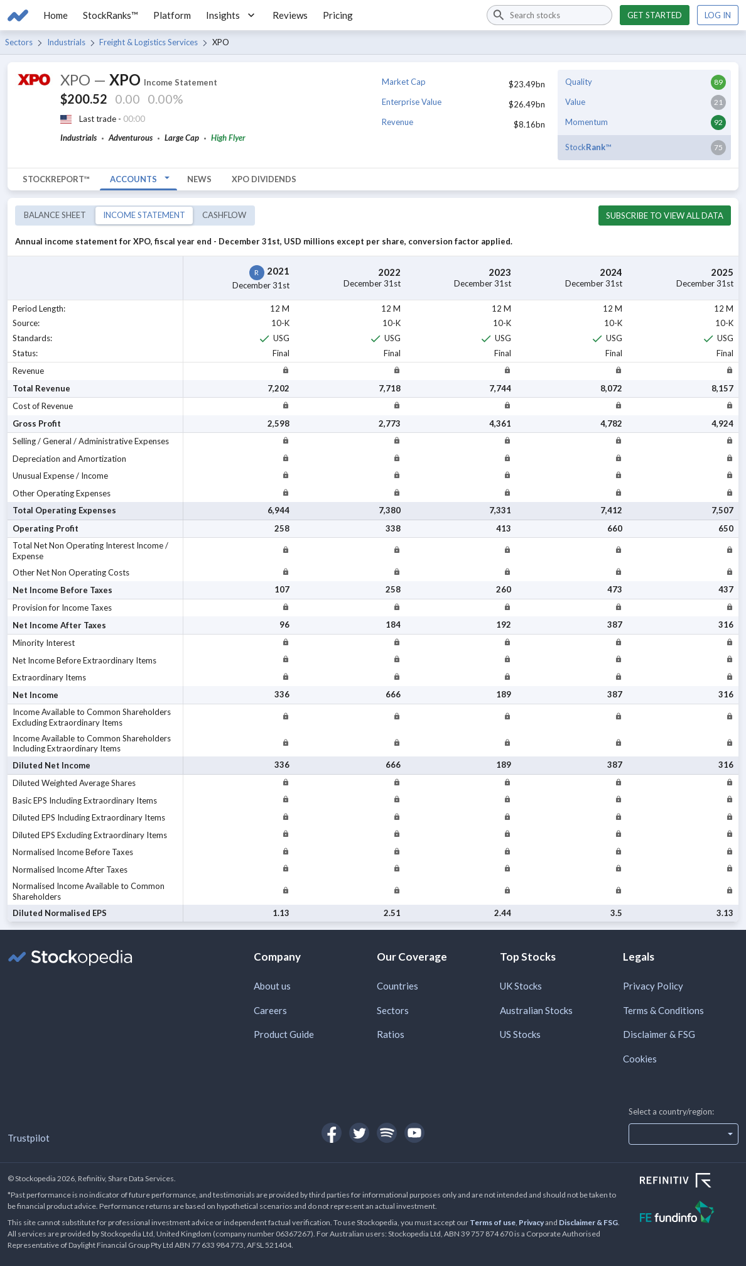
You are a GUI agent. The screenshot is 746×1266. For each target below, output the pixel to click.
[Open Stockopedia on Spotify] (387, 1133)
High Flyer (228, 138)
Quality (578, 82)
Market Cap (404, 82)
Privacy (531, 1222)
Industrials (66, 42)
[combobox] (549, 15)
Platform (172, 15)
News (199, 179)
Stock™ (588, 147)
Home (55, 15)
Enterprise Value (411, 102)
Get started (654, 15)
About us (272, 985)
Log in (718, 15)
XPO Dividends (264, 179)
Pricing (338, 15)
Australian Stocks (536, 1010)
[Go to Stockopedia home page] (18, 15)
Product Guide (284, 1034)
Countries (397, 985)
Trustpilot (29, 1137)
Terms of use (493, 1222)
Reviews (290, 15)
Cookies (640, 1058)
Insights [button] (231, 15)
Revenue (397, 122)
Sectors (19, 42)
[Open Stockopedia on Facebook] (332, 1133)
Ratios (390, 1034)
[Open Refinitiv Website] (689, 1182)
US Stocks (520, 1034)
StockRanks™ (110, 15)
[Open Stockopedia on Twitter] (359, 1133)
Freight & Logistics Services (148, 42)
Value (575, 102)
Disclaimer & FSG (659, 1034)
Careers (270, 1010)
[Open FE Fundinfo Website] (689, 1213)
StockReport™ (56, 179)
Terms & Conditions (663, 1010)
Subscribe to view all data (664, 215)
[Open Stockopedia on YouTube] (414, 1133)
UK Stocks (521, 985)
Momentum (586, 122)
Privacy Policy (653, 985)
